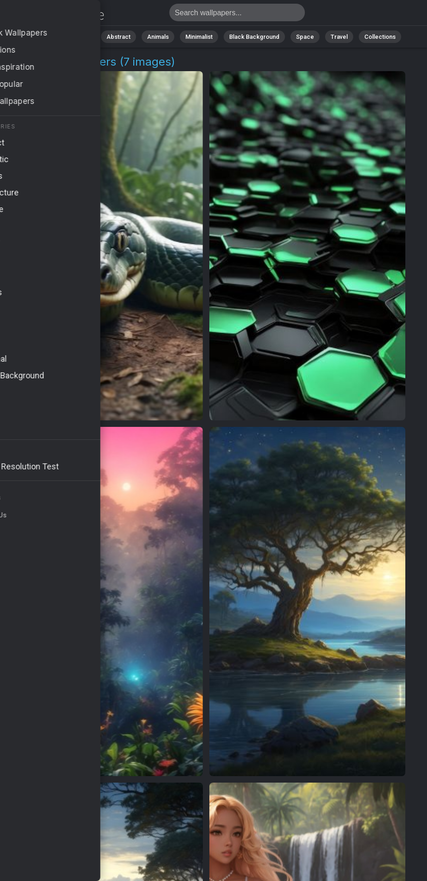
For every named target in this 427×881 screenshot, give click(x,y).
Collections (380, 36)
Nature (80, 36)
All (51, 36)
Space (305, 36)
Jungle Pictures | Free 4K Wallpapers (55, 15)
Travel (339, 36)
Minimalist (199, 36)
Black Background (254, 36)
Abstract (118, 36)
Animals (158, 36)
